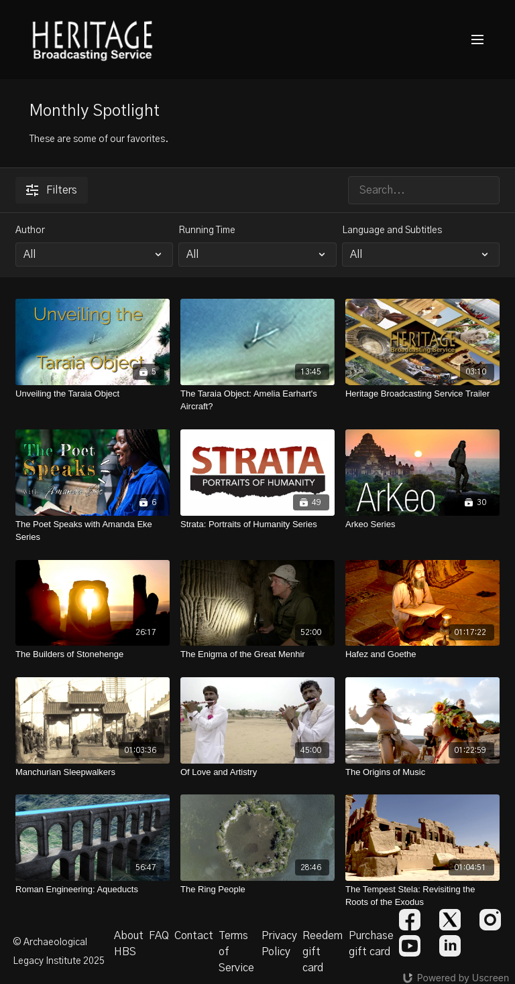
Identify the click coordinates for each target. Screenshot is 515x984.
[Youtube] (409, 946)
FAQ (159, 935)
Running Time (206, 230)
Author (30, 230)
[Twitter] (450, 919)
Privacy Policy (279, 943)
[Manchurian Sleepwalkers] (92, 772)
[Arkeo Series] (422, 524)
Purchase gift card (371, 943)
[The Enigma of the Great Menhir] (257, 654)
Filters (51, 190)
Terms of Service (236, 951)
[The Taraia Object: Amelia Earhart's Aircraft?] (257, 400)
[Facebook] (409, 919)
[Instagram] (490, 919)
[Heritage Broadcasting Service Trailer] (422, 394)
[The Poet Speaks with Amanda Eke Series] (92, 531)
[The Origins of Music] (422, 772)
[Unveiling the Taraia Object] (92, 394)
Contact (193, 935)
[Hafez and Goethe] (422, 654)
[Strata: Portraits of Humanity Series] (257, 524)
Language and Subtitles (392, 230)
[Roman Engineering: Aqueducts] (92, 889)
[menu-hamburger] (477, 39)
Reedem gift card (322, 951)
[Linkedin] (450, 946)
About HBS (129, 943)
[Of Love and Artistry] (257, 772)
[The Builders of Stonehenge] (92, 654)
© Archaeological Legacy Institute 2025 (59, 952)
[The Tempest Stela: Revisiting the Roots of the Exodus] (422, 896)
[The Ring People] (257, 889)
